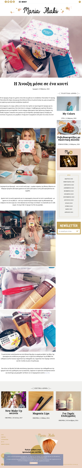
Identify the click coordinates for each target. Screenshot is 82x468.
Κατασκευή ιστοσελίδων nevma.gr (69, 464)
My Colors (69, 113)
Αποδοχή (33, 463)
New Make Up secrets (13, 412)
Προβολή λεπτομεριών (44, 460)
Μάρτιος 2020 (69, 179)
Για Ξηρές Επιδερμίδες (68, 414)
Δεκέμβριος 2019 (69, 188)
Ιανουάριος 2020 (69, 185)
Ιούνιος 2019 (69, 206)
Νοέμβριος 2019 (69, 191)
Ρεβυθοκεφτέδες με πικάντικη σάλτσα (68, 138)
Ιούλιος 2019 (69, 203)
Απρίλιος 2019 (69, 212)
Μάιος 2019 (69, 209)
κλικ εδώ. (47, 373)
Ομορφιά (35, 89)
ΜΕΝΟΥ (23, 2)
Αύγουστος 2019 (69, 200)
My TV (2, 441)
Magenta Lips (41, 413)
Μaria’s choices (5, 444)
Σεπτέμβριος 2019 (68, 197)
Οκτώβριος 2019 (69, 194)
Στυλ (2, 434)
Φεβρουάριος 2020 (68, 182)
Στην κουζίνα (4, 439)
